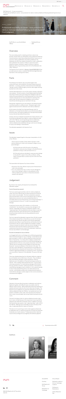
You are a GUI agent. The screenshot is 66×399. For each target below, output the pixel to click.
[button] (63, 6)
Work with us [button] (55, 6)
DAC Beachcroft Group (46, 385)
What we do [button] (36, 6)
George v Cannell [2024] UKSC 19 (32, 69)
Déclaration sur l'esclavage (45, 389)
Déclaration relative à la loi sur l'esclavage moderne (57, 383)
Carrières (44, 381)
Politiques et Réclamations (55, 388)
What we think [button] (45, 6)
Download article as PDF (51, 325)
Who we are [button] (27, 6)
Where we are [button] (18, 6)
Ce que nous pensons (17, 11)
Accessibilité (45, 378)
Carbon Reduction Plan (56, 392)
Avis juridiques (55, 378)
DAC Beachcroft (7, 11)
